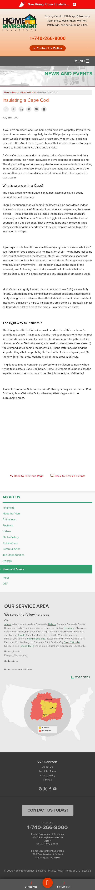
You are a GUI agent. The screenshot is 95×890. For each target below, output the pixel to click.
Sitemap (47, 780)
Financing (8, 507)
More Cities (82, 677)
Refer (6, 577)
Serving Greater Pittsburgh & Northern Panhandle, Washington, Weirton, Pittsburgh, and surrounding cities (67, 20)
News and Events (13, 569)
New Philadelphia (36, 638)
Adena (7, 624)
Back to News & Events (68, 476)
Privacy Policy (47, 775)
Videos (7, 531)
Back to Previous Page (27, 476)
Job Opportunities (13, 555)
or (47, 48)
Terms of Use (72, 871)
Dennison (69, 627)
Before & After (11, 549)
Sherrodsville (27, 645)
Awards (7, 560)
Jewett (21, 635)
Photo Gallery (11, 537)
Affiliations (9, 519)
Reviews (8, 525)
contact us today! (47, 810)
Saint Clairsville (72, 642)
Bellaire (52, 624)
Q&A (5, 583)
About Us (11, 497)
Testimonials (10, 543)
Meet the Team (12, 513)
